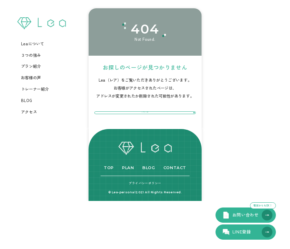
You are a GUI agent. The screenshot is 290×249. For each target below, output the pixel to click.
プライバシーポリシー (145, 198)
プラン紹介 (31, 66)
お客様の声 (31, 77)
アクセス (29, 112)
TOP (109, 183)
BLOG (26, 100)
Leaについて (32, 44)
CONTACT (174, 183)
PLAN (128, 183)
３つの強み (31, 55)
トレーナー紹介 (35, 89)
